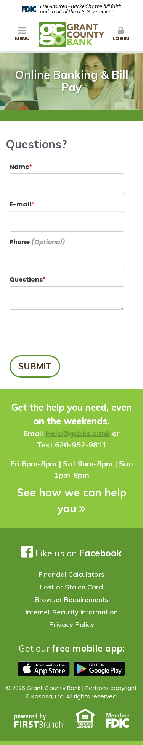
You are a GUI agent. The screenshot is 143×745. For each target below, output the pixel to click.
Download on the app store (44, 668)
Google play (99, 668)
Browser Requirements (71, 599)
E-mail (20, 204)
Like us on (71, 553)
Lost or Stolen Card (71, 587)
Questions (26, 279)
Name (19, 166)
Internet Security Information (72, 612)
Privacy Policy (71, 624)
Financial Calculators (71, 574)
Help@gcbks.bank (77, 433)
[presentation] (67, 333)
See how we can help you (72, 500)
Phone (20, 242)
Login (121, 34)
